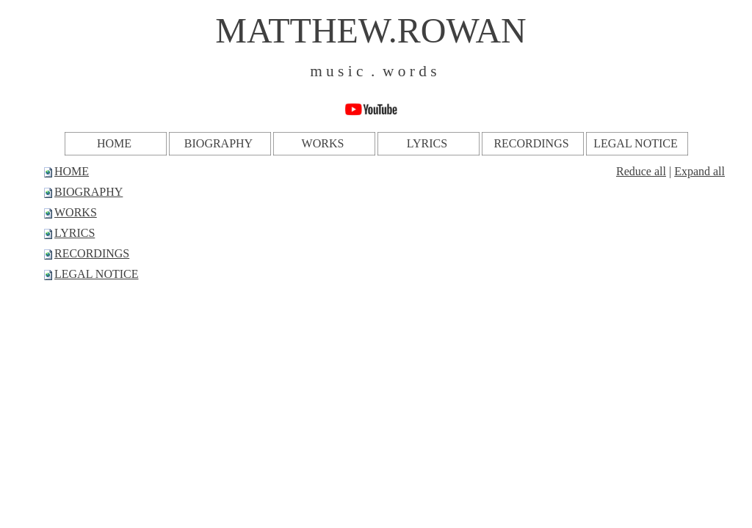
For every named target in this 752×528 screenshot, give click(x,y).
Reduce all (641, 171)
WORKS (75, 212)
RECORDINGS (91, 253)
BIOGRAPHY (88, 192)
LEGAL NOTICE (96, 274)
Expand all (699, 171)
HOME (71, 171)
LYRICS (74, 233)
